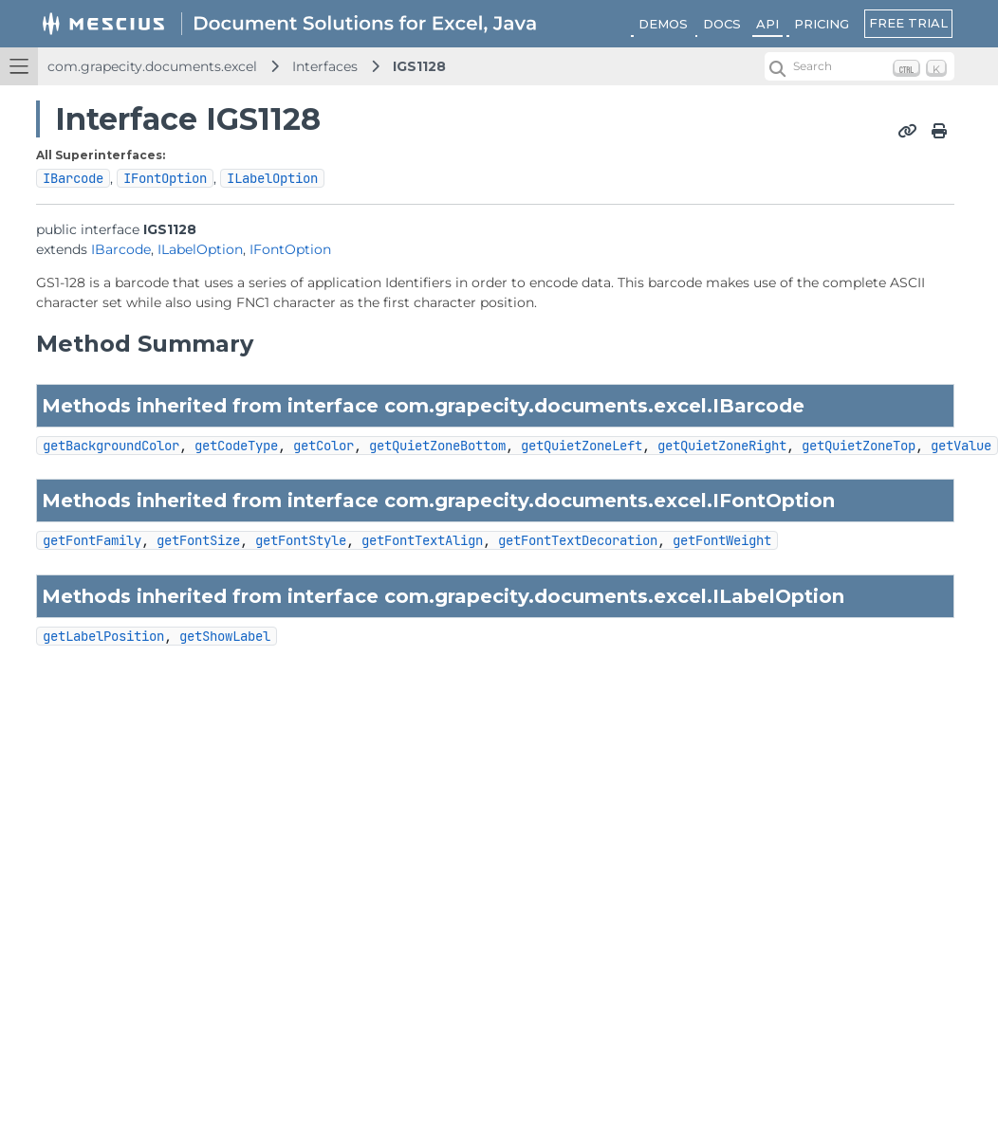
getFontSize (198, 540)
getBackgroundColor (111, 445)
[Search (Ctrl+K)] (859, 66)
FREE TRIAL (908, 22)
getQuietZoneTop (858, 445)
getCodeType (236, 445)
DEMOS (663, 23)
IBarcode (73, 178)
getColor (323, 445)
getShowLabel (224, 636)
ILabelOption (272, 178)
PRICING (821, 23)
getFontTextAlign (422, 540)
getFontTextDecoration (577, 540)
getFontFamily (92, 540)
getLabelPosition (103, 636)
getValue (961, 445)
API (767, 23)
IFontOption (165, 178)
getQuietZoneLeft (581, 445)
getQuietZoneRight (721, 445)
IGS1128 (419, 66)
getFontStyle (300, 540)
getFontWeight (722, 540)
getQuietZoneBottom (437, 445)
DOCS (722, 23)
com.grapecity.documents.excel (152, 66)
